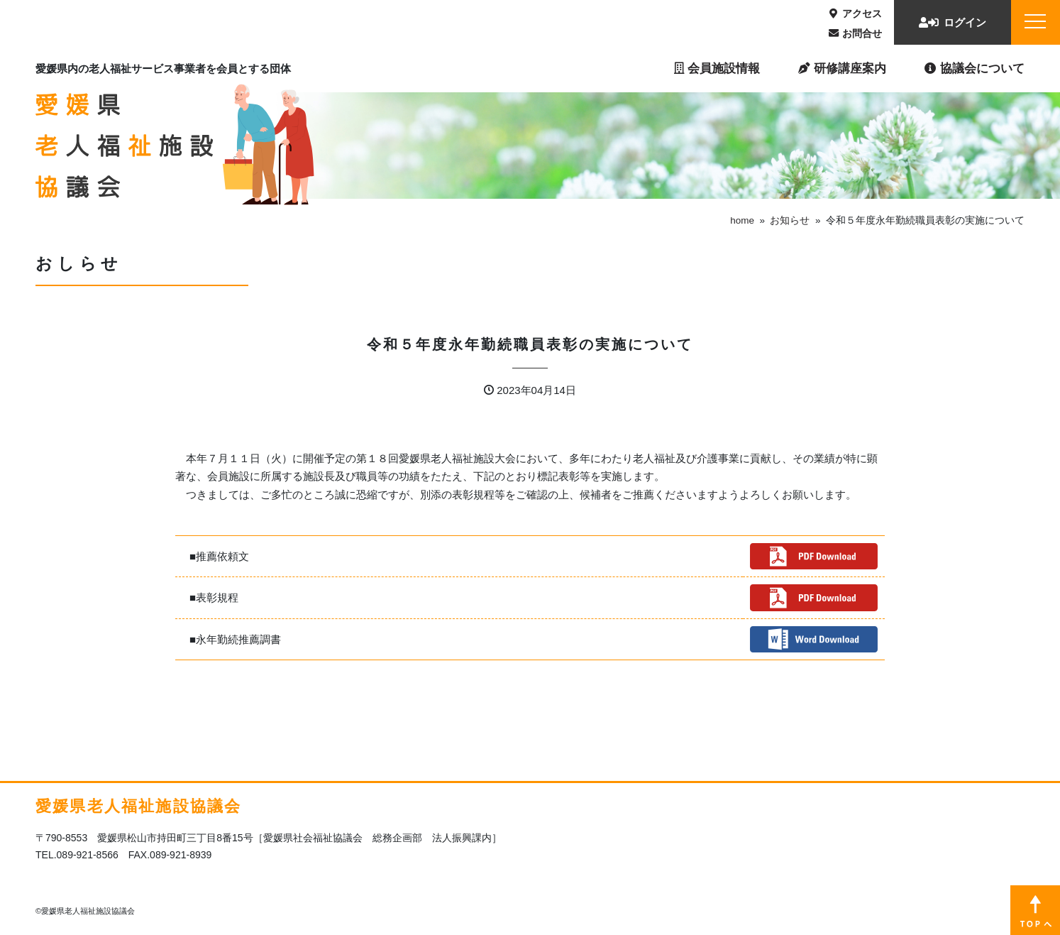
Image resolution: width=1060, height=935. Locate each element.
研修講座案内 (842, 68)
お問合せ (855, 33)
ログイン (952, 22)
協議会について (974, 68)
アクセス (855, 13)
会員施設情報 (717, 68)
